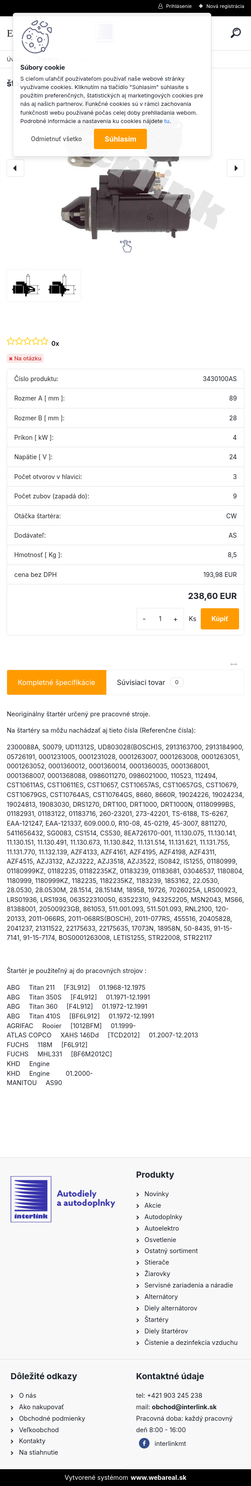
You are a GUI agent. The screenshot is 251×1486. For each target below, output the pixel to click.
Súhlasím (120, 139)
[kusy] (160, 618)
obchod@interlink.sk (184, 1407)
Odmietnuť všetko (56, 138)
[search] (235, 32)
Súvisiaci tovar (150, 682)
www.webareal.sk (158, 1477)
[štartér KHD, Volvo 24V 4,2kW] (125, 168)
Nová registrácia (225, 6)
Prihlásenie (179, 6)
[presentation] (15, 168)
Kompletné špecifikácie (56, 682)
